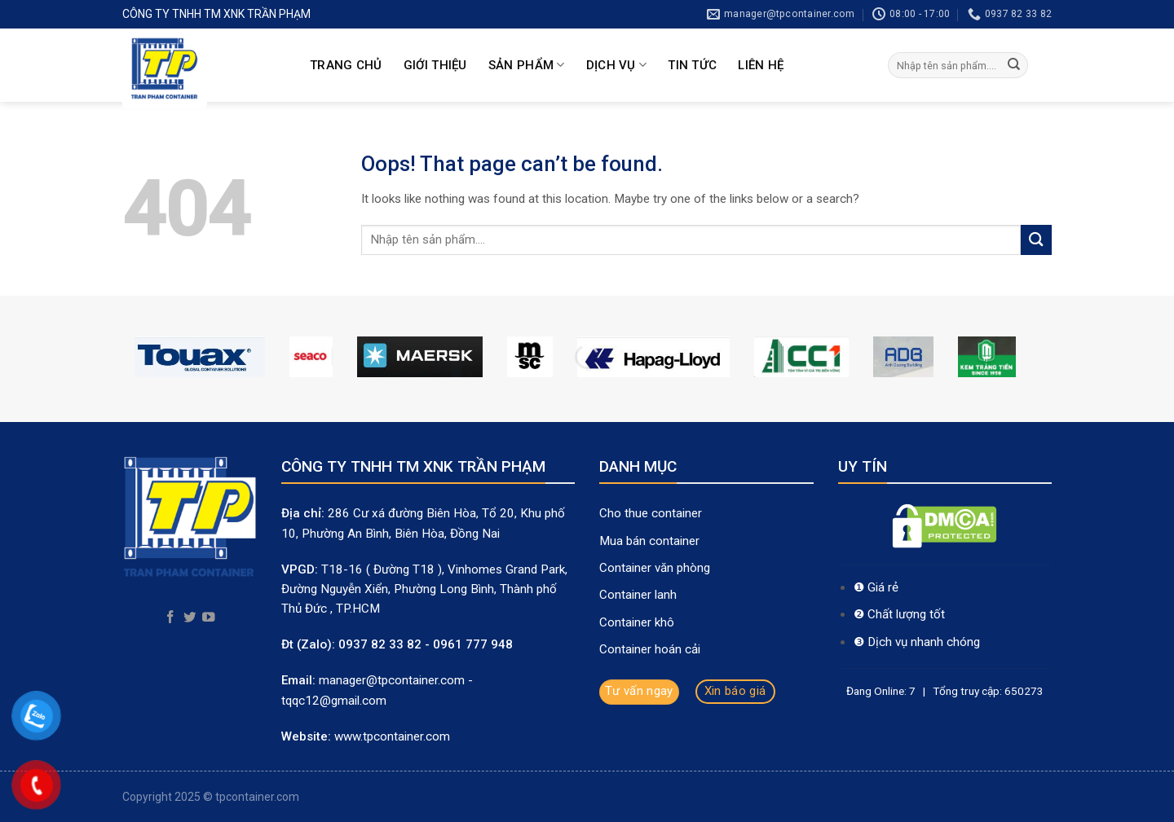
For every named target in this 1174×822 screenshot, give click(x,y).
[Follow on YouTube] (208, 618)
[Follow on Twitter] (189, 618)
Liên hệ (760, 65)
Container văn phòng (656, 567)
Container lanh (638, 594)
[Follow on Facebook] (170, 618)
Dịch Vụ (616, 65)
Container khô (636, 622)
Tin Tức (692, 65)
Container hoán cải (649, 649)
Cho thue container (652, 513)
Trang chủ (346, 65)
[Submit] (1014, 65)
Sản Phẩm (526, 65)
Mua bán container (649, 541)
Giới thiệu (435, 65)
